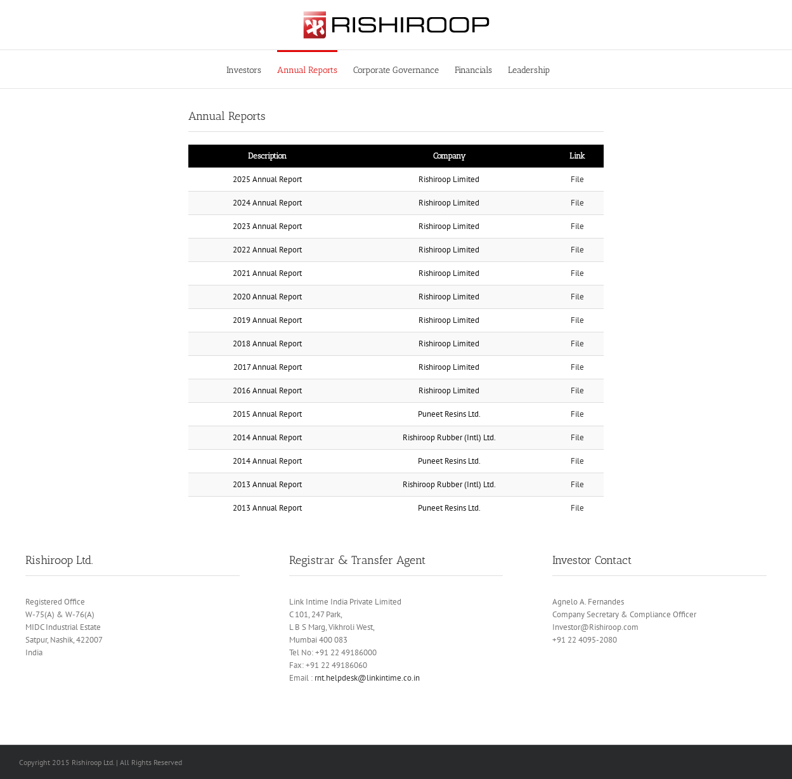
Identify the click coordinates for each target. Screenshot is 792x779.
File (577, 179)
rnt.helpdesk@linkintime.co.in (367, 677)
